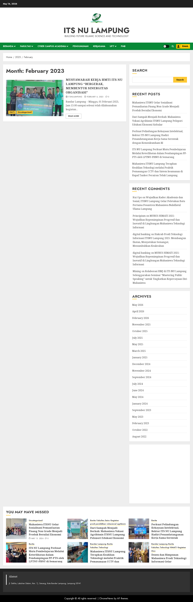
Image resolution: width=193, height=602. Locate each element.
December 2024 (141, 364)
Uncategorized (25, 112)
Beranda (8, 46)
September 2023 (141, 410)
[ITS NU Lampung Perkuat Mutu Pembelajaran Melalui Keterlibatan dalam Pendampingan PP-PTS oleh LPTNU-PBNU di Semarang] (16, 552)
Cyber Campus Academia (52, 46)
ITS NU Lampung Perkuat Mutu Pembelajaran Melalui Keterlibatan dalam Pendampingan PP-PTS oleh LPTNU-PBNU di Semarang (159, 153)
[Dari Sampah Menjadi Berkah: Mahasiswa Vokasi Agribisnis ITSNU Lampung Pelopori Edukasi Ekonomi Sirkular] (77, 529)
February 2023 (140, 423)
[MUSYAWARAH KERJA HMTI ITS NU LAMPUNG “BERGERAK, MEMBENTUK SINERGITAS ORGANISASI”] (34, 98)
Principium (139, 215)
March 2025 (139, 351)
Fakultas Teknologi (99, 547)
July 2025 (137, 337)
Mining (137, 271)
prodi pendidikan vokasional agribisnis (108, 524)
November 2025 (141, 324)
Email (182, 46)
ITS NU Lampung (96, 30)
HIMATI (173, 547)
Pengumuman (81, 46)
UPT (112, 46)
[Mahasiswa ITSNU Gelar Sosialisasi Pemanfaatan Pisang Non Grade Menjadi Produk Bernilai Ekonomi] (16, 529)
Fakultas (25, 46)
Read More (73, 116)
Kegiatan (115, 520)
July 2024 (137, 383)
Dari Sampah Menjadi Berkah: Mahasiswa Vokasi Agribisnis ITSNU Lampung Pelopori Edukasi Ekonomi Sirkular (157, 120)
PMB (123, 46)
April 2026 (138, 311)
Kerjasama (99, 46)
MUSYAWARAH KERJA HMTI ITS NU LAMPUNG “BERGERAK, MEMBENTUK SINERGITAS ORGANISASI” (94, 86)
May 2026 (137, 305)
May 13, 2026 (37, 538)
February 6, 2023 (95, 97)
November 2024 (141, 370)
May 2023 (137, 416)
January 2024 (139, 403)
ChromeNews (106, 598)
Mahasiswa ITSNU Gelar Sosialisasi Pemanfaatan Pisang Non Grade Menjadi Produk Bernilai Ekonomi (155, 106)
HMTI (12, 112)
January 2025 (139, 357)
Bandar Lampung (98, 544)
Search (139, 70)
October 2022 (140, 430)
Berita (93, 520)
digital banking (141, 234)
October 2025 (140, 331)
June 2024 (138, 390)
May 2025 (137, 344)
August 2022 (139, 436)
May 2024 (137, 397)
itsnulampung (75, 97)
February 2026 (140, 318)
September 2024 (141, 377)
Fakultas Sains (103, 520)
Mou (153, 551)
